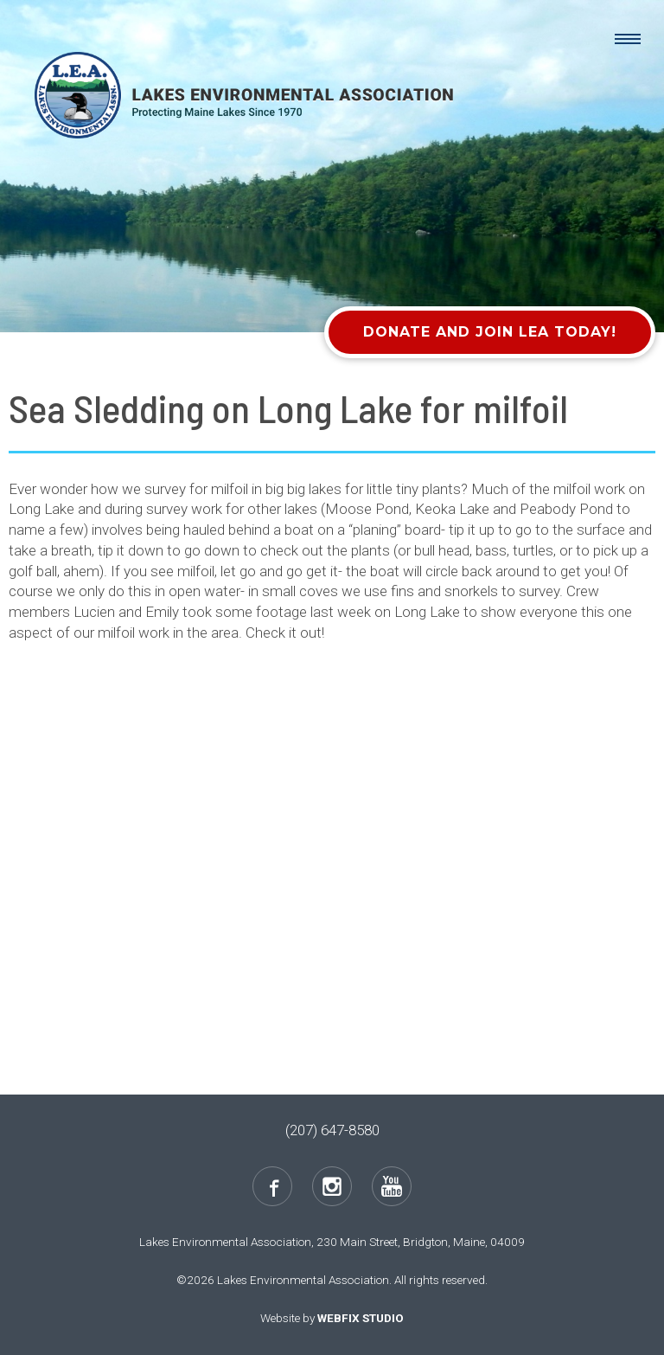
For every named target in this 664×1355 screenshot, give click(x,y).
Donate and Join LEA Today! (489, 332)
